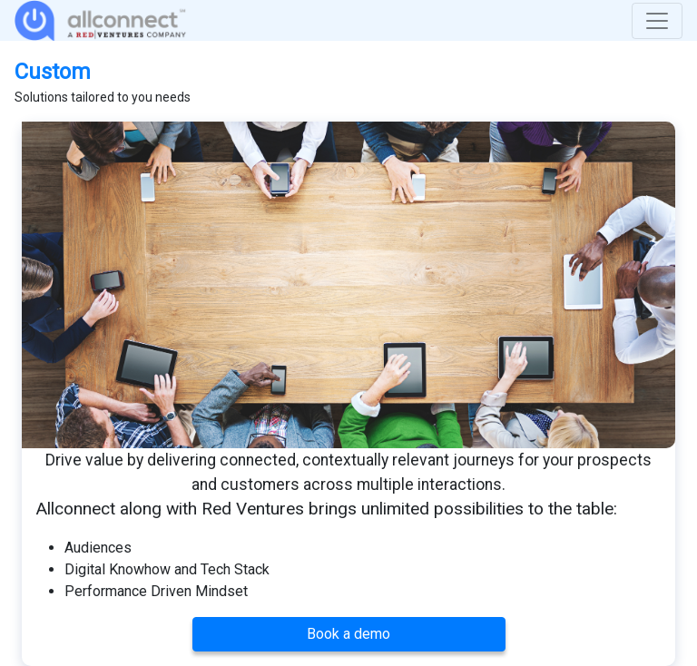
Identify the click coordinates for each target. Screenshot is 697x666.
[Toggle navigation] (657, 21)
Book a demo (348, 633)
